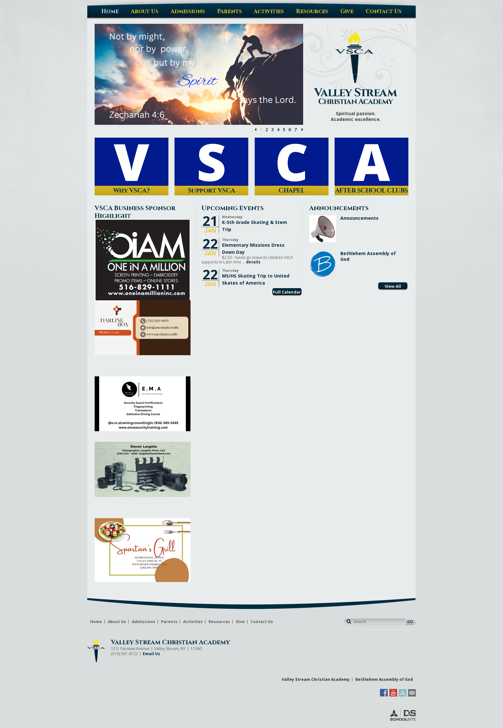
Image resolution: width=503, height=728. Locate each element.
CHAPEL (291, 190)
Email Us (151, 653)
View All (393, 286)
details (253, 262)
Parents (169, 621)
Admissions (143, 621)
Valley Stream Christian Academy (170, 642)
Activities (193, 621)
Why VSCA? (131, 190)
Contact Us (262, 621)
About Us (117, 621)
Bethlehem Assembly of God (368, 256)
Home (96, 621)
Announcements (359, 218)
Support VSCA (211, 190)
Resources (219, 621)
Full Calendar (287, 292)
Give (240, 621)
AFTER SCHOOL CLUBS (371, 190)
